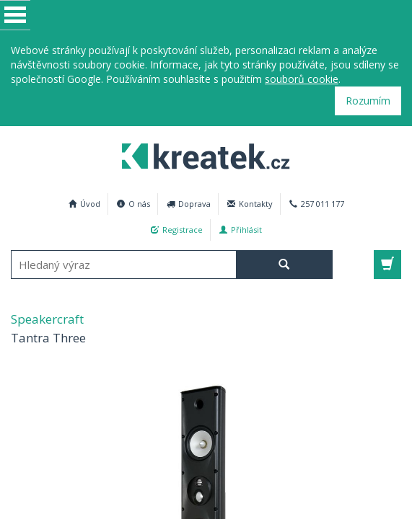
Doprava (189, 203)
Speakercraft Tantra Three (200, 154)
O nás (133, 203)
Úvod (84, 203)
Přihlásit (240, 229)
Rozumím (368, 100)
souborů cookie (301, 79)
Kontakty (250, 203)
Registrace (177, 229)
